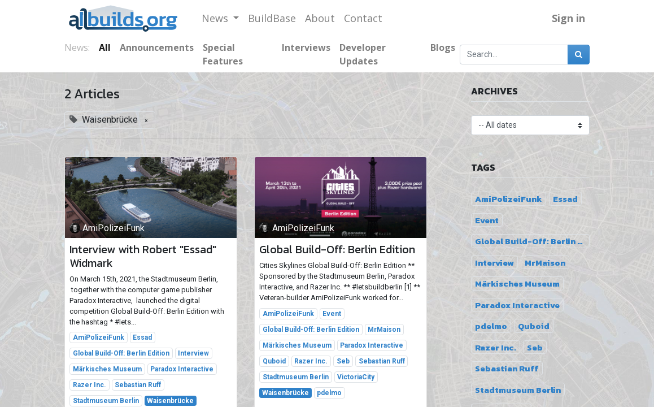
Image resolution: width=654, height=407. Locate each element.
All (105, 47)
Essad (142, 337)
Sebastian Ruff (138, 385)
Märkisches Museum (107, 369)
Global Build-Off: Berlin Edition (121, 353)
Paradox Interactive (181, 369)
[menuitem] (271, 18)
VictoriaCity (355, 377)
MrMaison (384, 330)
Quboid (274, 361)
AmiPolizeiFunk (98, 337)
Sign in (568, 18)
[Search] (579, 54)
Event (331, 314)
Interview (193, 353)
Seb (343, 361)
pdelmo (329, 393)
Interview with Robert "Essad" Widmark (142, 256)
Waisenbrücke (170, 401)
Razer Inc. (89, 385)
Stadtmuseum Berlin (106, 401)
